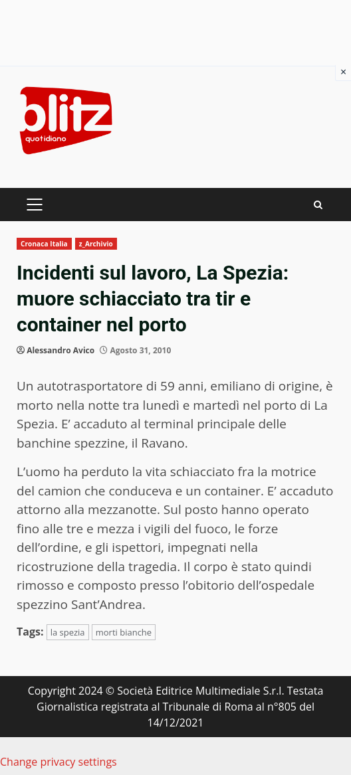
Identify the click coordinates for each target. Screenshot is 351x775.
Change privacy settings (58, 761)
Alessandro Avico (60, 350)
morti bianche (124, 632)
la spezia (68, 632)
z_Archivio (96, 243)
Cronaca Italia (44, 243)
